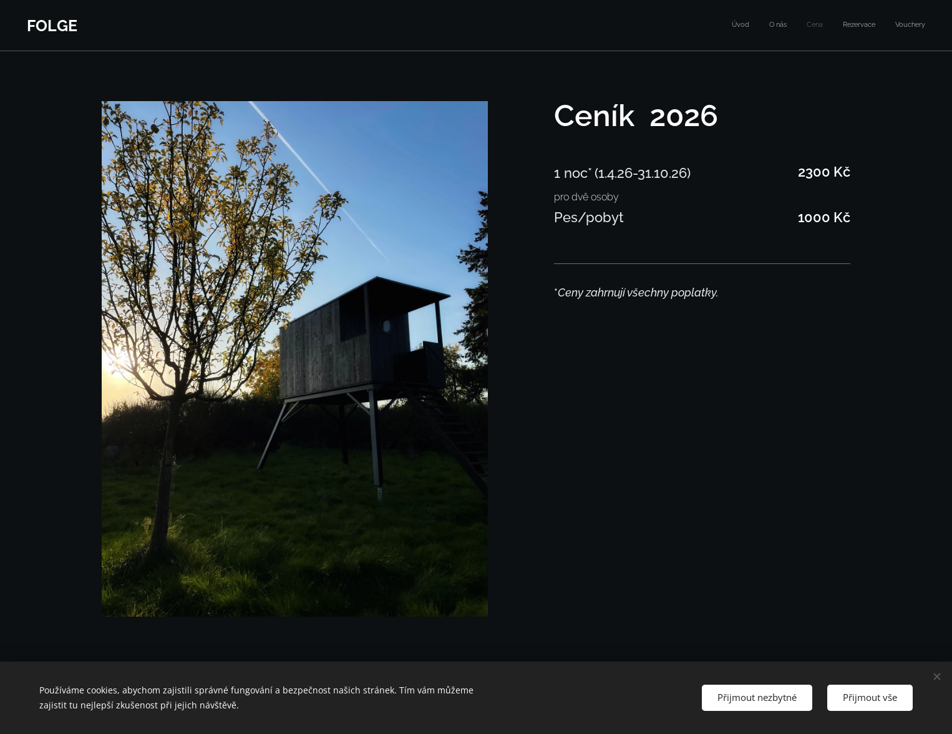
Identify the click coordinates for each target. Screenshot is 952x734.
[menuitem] (848, 25)
